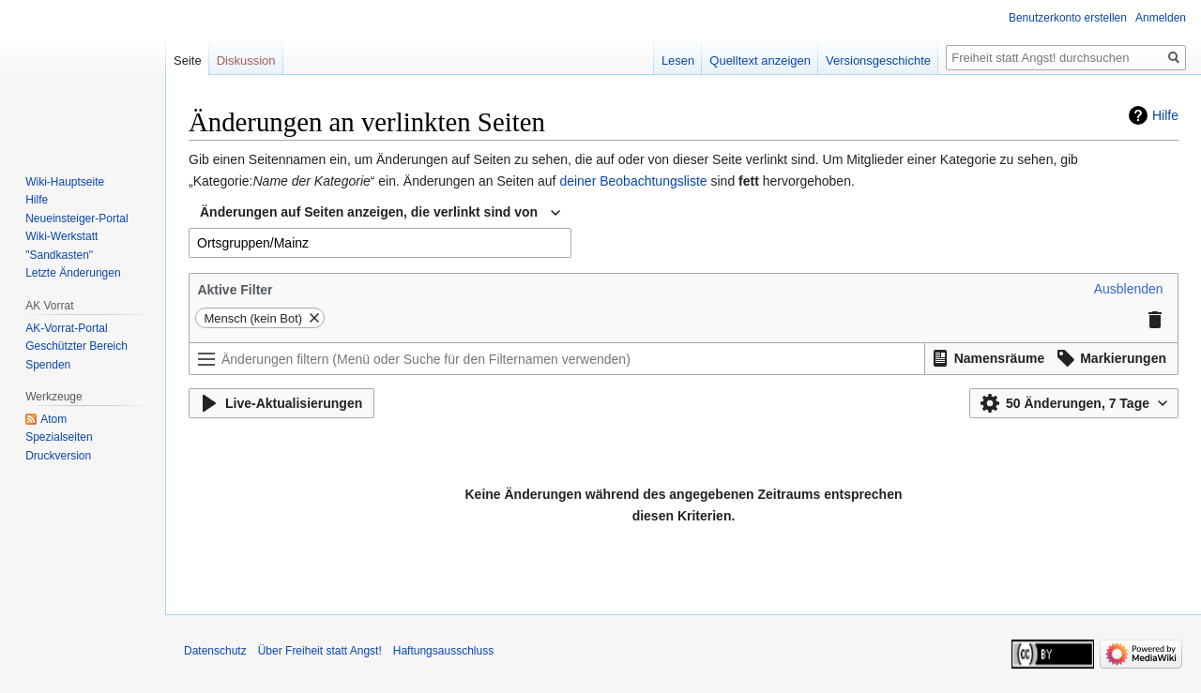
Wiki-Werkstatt (61, 236)
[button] (1128, 289)
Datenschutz (215, 650)
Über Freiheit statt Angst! (320, 650)
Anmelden (1160, 17)
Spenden (47, 364)
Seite (188, 60)
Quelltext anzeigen (760, 60)
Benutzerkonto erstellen (1068, 17)
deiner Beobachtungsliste (633, 180)
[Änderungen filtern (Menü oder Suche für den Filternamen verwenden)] (557, 358)
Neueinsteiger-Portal (76, 218)
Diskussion (246, 60)
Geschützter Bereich (76, 346)
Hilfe (1165, 115)
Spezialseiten (58, 437)
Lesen (677, 60)
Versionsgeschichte (878, 60)
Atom (53, 419)
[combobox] (380, 213)
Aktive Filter (234, 289)
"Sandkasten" (59, 255)
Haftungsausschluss (443, 650)
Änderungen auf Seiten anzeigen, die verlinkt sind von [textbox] (369, 211)
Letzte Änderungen (72, 272)
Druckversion (58, 455)
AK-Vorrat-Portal (66, 328)
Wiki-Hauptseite (64, 181)
